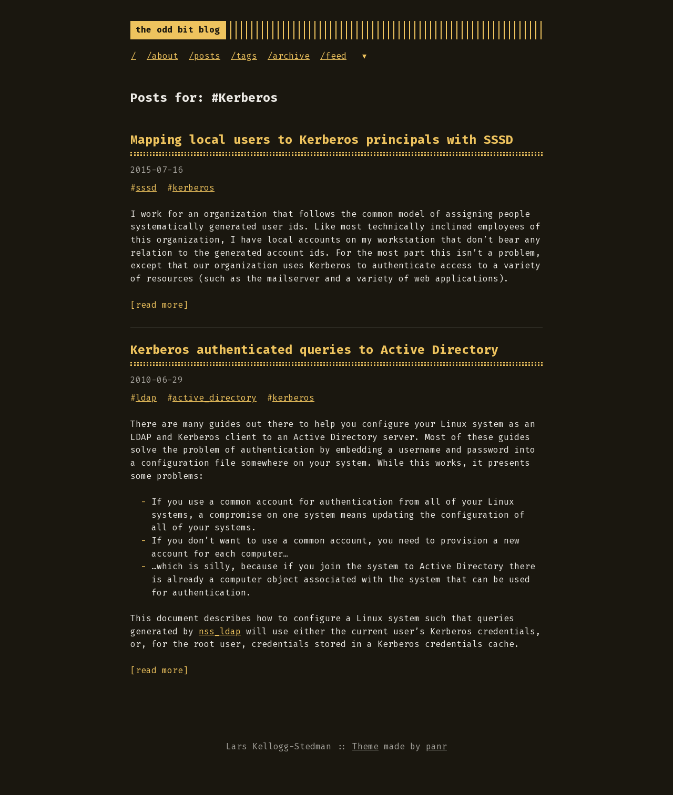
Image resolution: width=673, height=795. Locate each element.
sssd (146, 187)
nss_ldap (220, 631)
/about (162, 55)
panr (436, 746)
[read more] (159, 304)
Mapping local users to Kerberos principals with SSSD (321, 140)
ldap (146, 397)
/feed (333, 55)
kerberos (193, 187)
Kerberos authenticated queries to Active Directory (314, 350)
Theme (365, 746)
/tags (244, 55)
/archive (289, 55)
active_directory (214, 397)
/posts (204, 55)
